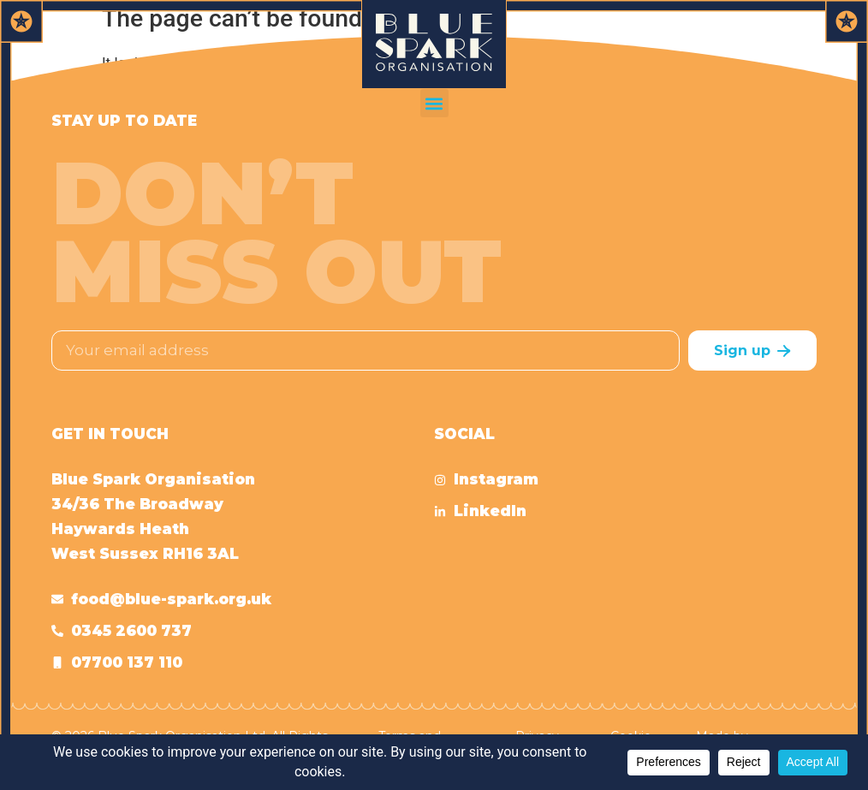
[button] (434, 103)
